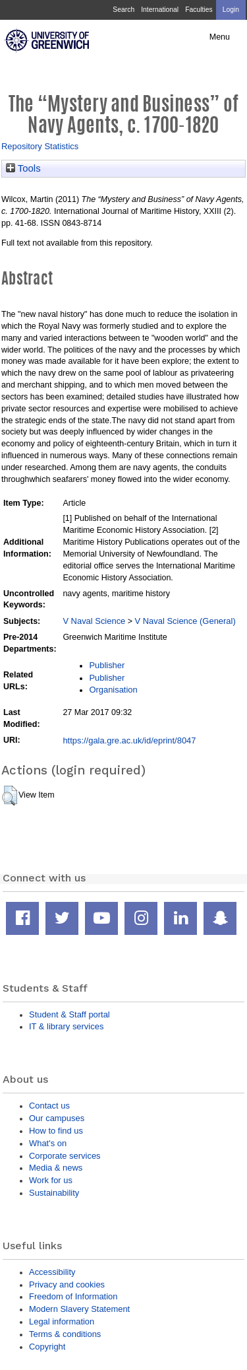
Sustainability (54, 1193)
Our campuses (56, 1118)
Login (231, 9)
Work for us (50, 1180)
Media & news (55, 1168)
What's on (48, 1143)
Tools (23, 168)
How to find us (56, 1131)
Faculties (198, 9)
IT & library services (66, 1026)
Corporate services (65, 1156)
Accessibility (52, 1272)
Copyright (47, 1347)
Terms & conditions (65, 1334)
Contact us (49, 1106)
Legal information (61, 1321)
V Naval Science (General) (185, 621)
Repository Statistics (39, 146)
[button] (9, 795)
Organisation (113, 690)
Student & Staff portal (69, 1014)
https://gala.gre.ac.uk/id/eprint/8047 (129, 740)
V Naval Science (94, 621)
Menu (219, 37)
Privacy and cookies (67, 1284)
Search (123, 9)
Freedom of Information (73, 1296)
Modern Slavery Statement (79, 1309)
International (159, 9)
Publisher (106, 665)
